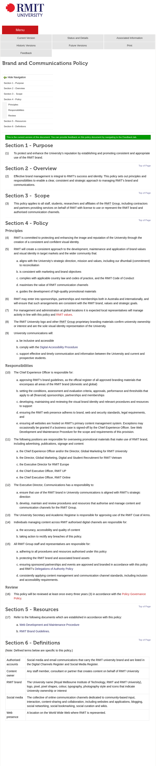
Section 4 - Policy (12, 99)
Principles (13, 104)
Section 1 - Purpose (14, 83)
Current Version (26, 38)
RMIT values (64, 314)
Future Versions (78, 45)
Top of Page (145, 165)
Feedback (26, 53)
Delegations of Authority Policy (54, 568)
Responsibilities (16, 110)
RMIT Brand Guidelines (34, 631)
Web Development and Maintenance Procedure (49, 624)
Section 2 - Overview (14, 88)
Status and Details (77, 38)
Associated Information (130, 38)
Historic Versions (26, 45)
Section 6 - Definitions (15, 126)
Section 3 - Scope (13, 94)
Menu (20, 30)
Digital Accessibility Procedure (59, 347)
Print (129, 45)
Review (12, 115)
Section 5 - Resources (15, 121)
